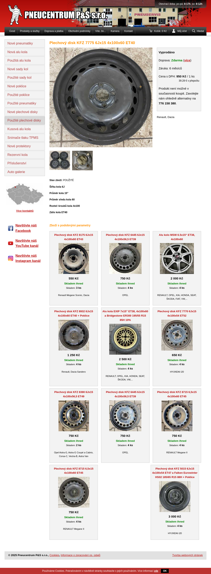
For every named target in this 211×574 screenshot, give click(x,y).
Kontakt (128, 31)
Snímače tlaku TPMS (22, 137)
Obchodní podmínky (79, 31)
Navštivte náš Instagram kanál (28, 258)
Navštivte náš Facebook (26, 228)
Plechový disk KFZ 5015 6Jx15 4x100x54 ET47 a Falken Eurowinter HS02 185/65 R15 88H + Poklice (175, 473)
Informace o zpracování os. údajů (80, 555)
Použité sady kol (19, 77)
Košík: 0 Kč (160, 31)
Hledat (200, 31)
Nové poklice (16, 86)
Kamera (115, 31)
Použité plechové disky (24, 120)
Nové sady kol (17, 69)
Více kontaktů (25, 210)
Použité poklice (18, 95)
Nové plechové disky (22, 112)
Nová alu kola (17, 52)
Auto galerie (16, 172)
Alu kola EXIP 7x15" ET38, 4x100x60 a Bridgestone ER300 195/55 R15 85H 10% (125, 315)
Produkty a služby (30, 31)
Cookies (54, 555)
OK (165, 570)
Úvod (12, 31)
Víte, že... (100, 31)
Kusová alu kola (19, 129)
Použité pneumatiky (21, 103)
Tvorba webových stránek (187, 555)
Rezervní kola (17, 155)
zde (156, 570)
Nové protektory (19, 146)
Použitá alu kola (19, 60)
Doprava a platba (54, 31)
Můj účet (182, 31)
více (187, 60)
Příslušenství (16, 163)
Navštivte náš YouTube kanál (26, 243)
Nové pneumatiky (20, 43)
